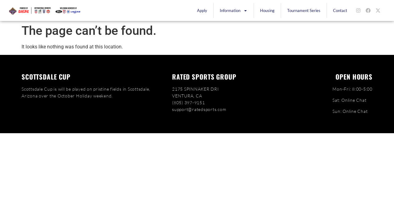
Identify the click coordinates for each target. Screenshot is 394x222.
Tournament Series (303, 10)
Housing (267, 10)
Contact (340, 10)
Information (233, 11)
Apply (202, 10)
